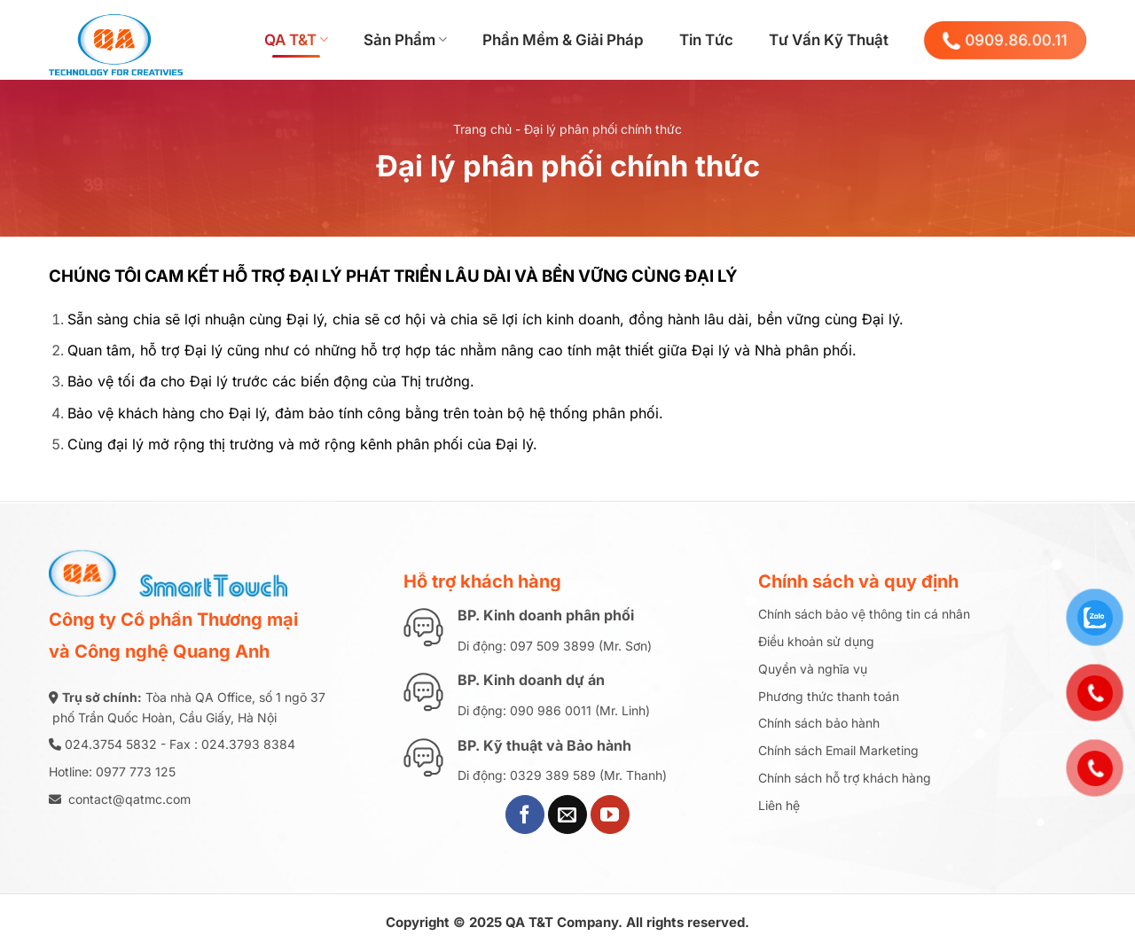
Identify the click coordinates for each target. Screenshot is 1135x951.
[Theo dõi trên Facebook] (524, 814)
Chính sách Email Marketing (838, 750)
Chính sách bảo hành (819, 722)
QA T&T (296, 40)
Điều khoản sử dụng (816, 641)
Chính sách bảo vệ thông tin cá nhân (864, 613)
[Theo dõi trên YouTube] (610, 814)
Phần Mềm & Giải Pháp (563, 40)
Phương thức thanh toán (828, 696)
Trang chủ (482, 128)
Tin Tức (706, 40)
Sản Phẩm (405, 40)
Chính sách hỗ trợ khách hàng (844, 777)
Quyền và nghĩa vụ (812, 668)
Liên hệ (779, 805)
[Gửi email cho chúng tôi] (567, 814)
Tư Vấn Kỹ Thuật (828, 40)
